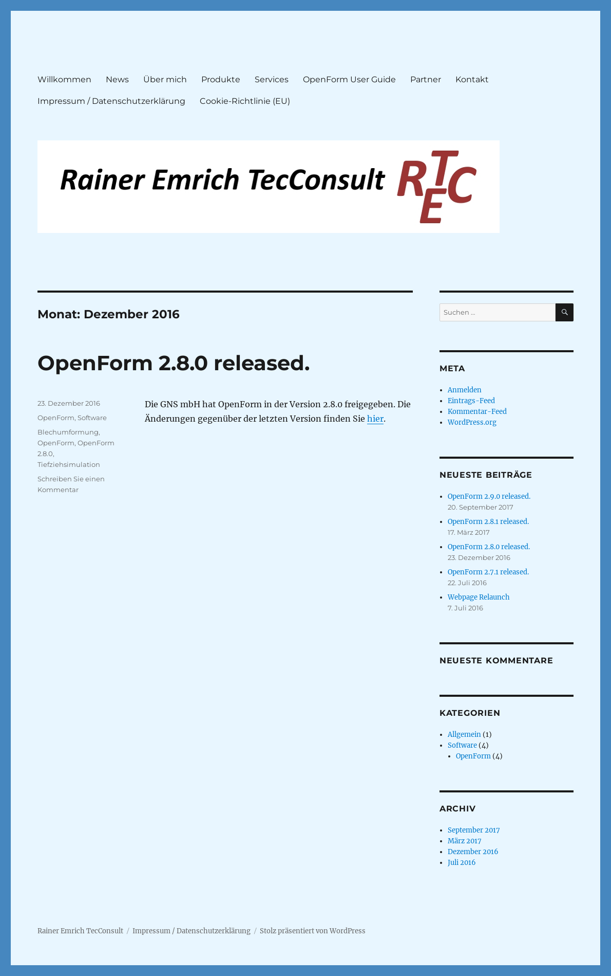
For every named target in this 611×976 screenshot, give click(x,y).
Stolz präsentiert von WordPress (313, 931)
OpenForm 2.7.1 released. (488, 572)
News (117, 79)
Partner (425, 79)
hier (375, 418)
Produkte (220, 79)
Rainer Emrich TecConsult (80, 931)
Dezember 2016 (473, 851)
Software (92, 417)
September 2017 (474, 830)
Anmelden (465, 390)
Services (272, 79)
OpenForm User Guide (349, 79)
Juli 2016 (462, 862)
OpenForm (55, 417)
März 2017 (465, 841)
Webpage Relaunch (479, 597)
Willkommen (64, 79)
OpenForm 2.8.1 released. (488, 521)
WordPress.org (472, 422)
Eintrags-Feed (471, 400)
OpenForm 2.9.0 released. (489, 496)
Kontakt (472, 79)
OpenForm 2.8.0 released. (173, 362)
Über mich (165, 79)
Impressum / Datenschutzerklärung (111, 101)
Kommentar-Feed (477, 411)
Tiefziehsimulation (68, 464)
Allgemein (464, 734)
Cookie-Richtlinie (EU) (245, 101)
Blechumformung (68, 432)
